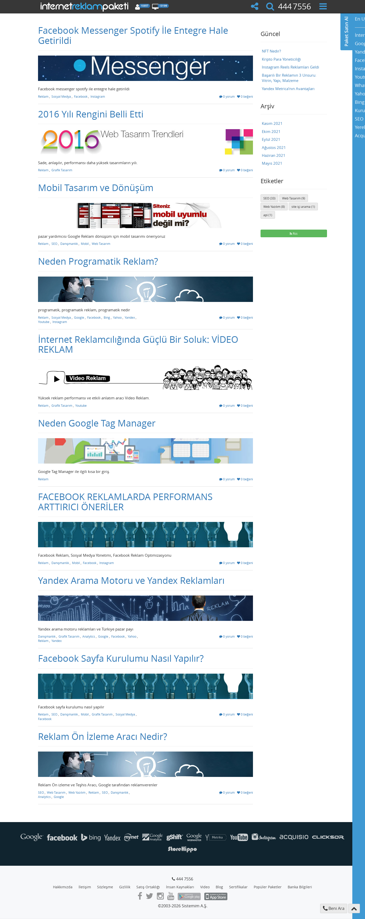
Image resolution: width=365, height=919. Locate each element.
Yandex (130, 317)
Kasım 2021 (272, 123)
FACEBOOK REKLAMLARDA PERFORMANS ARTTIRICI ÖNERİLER (125, 501)
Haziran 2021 (273, 155)
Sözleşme (105, 886)
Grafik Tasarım (61, 170)
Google (79, 317)
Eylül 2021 (271, 139)
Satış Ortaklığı (148, 886)
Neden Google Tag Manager (97, 423)
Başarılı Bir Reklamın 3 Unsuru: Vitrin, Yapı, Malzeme (289, 78)
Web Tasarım (101, 244)
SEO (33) (269, 198)
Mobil (85, 244)
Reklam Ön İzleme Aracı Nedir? (102, 736)
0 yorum (227, 96)
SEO (54, 244)
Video (205, 886)
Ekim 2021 (271, 131)
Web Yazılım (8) (274, 207)
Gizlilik (124, 886)
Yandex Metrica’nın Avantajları (288, 88)
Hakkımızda (62, 886)
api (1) (267, 215)
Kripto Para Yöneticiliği (281, 59)
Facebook (80, 96)
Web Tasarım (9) (293, 198)
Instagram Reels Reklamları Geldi (290, 67)
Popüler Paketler (268, 886)
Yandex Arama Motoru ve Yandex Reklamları (131, 580)
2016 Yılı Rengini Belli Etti (90, 114)
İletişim (85, 886)
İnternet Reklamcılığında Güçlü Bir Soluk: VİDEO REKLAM (138, 344)
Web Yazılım (76, 792)
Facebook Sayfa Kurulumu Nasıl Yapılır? (121, 658)
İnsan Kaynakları (180, 886)
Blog (219, 886)
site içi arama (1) (303, 207)
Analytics (88, 636)
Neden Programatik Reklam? (98, 261)
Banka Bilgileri (300, 886)
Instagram (97, 96)
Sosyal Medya (61, 96)
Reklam (43, 96)
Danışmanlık (69, 244)
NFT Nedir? (271, 51)
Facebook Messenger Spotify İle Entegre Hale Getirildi (133, 35)
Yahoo (117, 317)
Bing (107, 317)
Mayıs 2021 (272, 163)
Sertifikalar (238, 886)
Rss (294, 233)
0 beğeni (245, 96)
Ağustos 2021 (274, 147)
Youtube (43, 322)
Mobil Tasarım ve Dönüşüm (95, 187)
